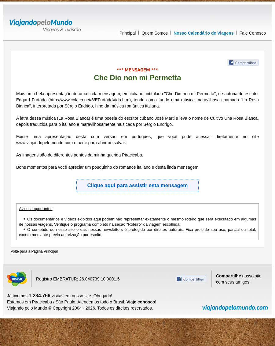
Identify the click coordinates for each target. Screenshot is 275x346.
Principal (127, 33)
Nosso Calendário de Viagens (204, 33)
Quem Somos (154, 33)
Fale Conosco (253, 33)
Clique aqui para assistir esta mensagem (137, 185)
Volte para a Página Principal (34, 251)
